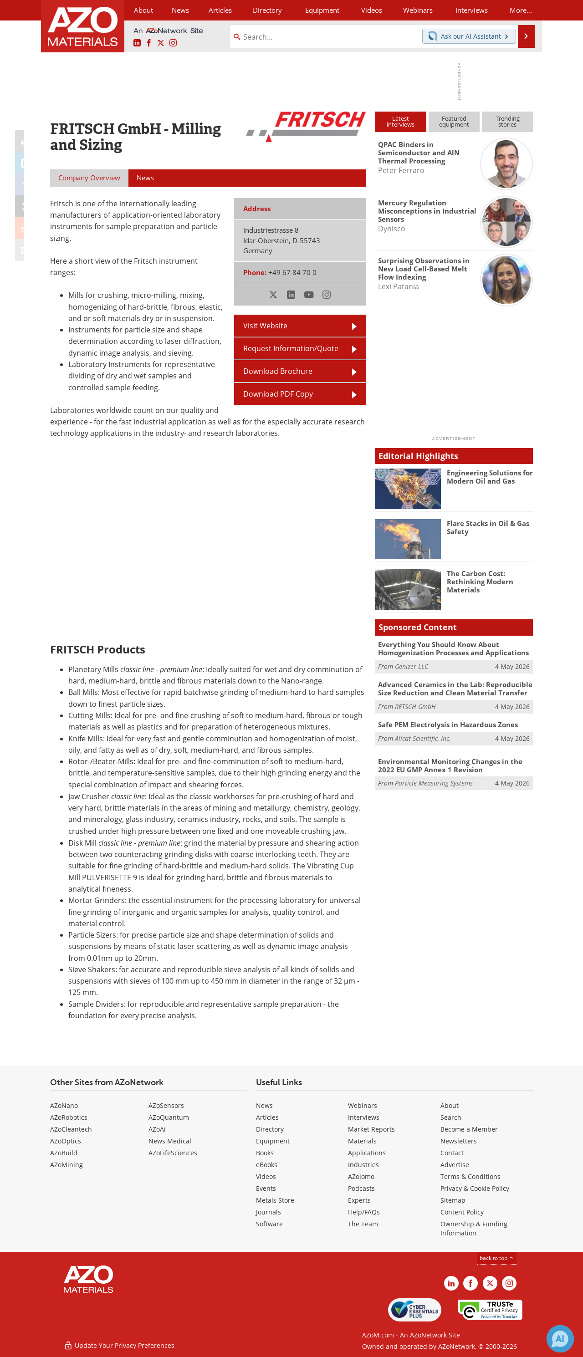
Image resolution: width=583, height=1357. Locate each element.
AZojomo (361, 1176)
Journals (268, 1212)
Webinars (362, 1105)
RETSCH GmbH (415, 706)
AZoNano (64, 1105)
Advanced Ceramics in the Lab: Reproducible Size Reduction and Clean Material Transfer (455, 688)
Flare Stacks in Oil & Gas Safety (488, 527)
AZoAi (157, 1129)
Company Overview (89, 177)
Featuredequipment (454, 121)
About (449, 1105)
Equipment (273, 1141)
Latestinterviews (400, 121)
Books (265, 1152)
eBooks (266, 1164)
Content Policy (462, 1212)
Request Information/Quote (290, 348)
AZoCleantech (71, 1129)
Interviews (363, 1117)
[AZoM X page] (160, 43)
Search (450, 1117)
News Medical (169, 1141)
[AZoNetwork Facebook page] (149, 43)
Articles (267, 1117)
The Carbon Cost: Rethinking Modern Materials (480, 581)
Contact (452, 1152)
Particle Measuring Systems (434, 783)
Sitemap (452, 1200)
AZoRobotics (68, 1117)
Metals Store (275, 1200)
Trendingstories (508, 121)
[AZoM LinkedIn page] (137, 43)
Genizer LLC (411, 666)
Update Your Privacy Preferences (119, 1345)
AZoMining (66, 1164)
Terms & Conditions (470, 1176)
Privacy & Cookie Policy (474, 1188)
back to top (497, 1258)
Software (269, 1223)
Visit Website (265, 326)
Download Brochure (277, 371)
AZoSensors (166, 1105)
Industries (363, 1164)
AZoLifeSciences (172, 1152)
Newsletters (458, 1141)
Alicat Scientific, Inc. (423, 738)
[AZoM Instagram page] (173, 43)
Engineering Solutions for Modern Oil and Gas (490, 476)
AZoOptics (65, 1141)
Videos (266, 1176)
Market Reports (371, 1129)
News (264, 1105)
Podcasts (361, 1188)
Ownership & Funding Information (473, 1228)
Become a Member (469, 1129)
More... (521, 10)
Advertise (454, 1164)
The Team (363, 1223)
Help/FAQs (364, 1212)
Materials (362, 1141)
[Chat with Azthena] (560, 1338)
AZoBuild (63, 1152)
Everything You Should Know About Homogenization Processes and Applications (453, 648)
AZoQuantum (168, 1117)
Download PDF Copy (278, 394)
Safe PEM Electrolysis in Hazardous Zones (448, 724)
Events (266, 1188)
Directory (267, 10)
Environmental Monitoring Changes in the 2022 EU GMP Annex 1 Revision (450, 765)
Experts (359, 1200)
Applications (367, 1152)
